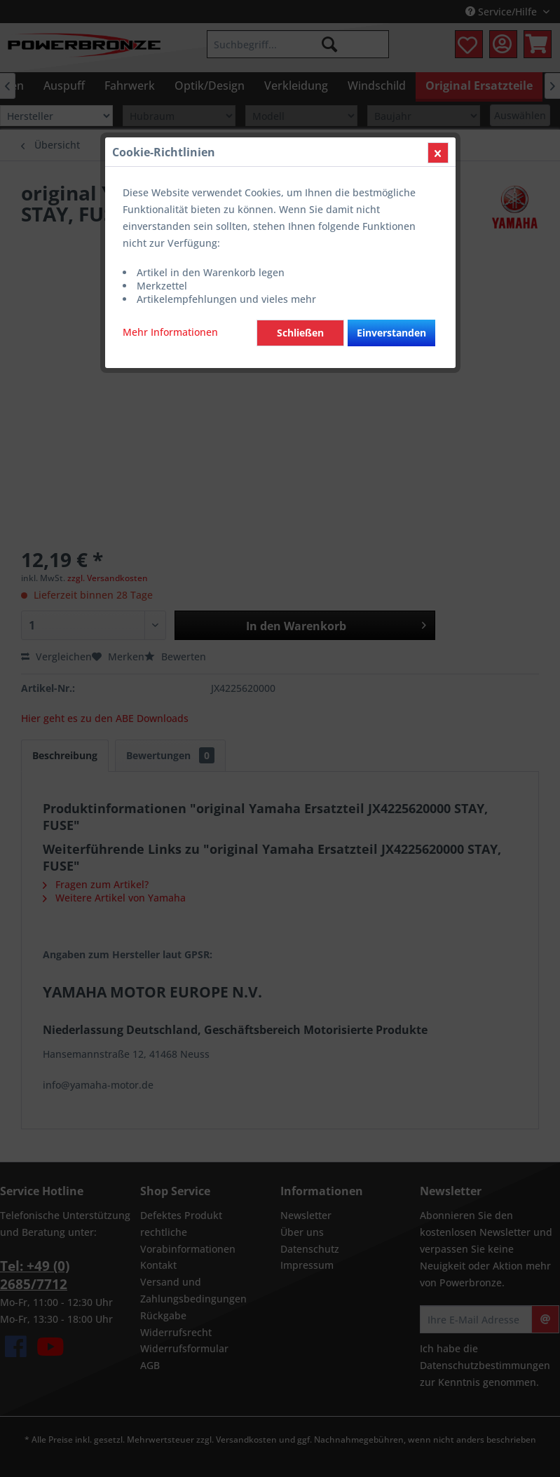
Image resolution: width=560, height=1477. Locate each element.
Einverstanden (391, 332)
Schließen (300, 332)
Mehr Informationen (170, 332)
